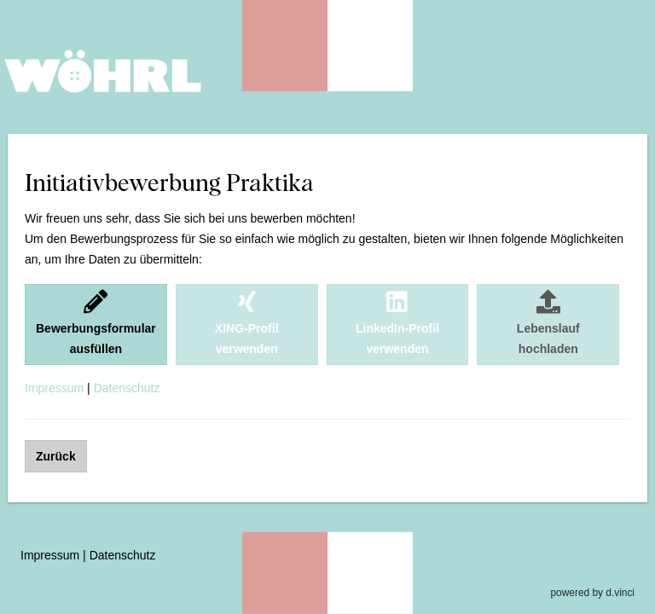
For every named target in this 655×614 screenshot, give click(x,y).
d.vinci (620, 593)
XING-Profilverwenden (247, 323)
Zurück (56, 456)
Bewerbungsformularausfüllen (96, 323)
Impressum (54, 388)
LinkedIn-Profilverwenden (397, 323)
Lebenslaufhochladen (548, 323)
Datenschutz (127, 388)
